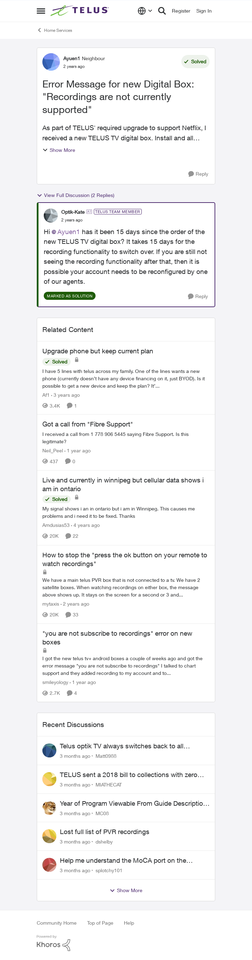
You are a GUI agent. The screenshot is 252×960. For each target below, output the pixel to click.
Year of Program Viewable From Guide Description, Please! (134, 803)
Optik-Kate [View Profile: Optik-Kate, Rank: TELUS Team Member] (73, 212)
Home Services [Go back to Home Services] (54, 30)
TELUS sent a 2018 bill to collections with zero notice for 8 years (128, 775)
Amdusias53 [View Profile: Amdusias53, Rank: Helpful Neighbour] (56, 525)
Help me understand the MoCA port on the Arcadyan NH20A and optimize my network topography (123, 860)
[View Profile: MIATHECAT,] (49, 779)
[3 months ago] (75, 756)
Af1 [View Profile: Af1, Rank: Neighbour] (46, 394)
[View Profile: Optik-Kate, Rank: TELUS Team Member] (51, 216)
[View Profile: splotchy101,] (49, 865)
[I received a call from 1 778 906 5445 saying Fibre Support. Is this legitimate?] (126, 437)
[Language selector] (145, 11)
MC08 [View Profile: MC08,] (102, 813)
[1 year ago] (77, 450)
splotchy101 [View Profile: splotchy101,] (109, 870)
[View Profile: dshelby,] (49, 836)
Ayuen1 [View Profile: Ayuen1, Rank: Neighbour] (71, 58)
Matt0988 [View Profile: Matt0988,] (106, 756)
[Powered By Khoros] (126, 943)
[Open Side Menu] (41, 11)
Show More (58, 150)
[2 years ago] (75, 603)
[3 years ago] (65, 394)
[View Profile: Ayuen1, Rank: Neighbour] (51, 62)
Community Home (57, 923)
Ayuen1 (68, 231)
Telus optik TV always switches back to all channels (121, 746)
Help (129, 923)
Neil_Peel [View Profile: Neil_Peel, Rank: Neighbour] (52, 450)
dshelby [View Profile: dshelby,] (104, 842)
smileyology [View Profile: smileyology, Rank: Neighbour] (55, 682)
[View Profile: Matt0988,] (49, 750)
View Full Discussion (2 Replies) (75, 195)
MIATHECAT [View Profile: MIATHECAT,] (109, 785)
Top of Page (100, 923)
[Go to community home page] (80, 10)
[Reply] (198, 174)
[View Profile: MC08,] (49, 808)
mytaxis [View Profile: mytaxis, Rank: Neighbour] (50, 604)
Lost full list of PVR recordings (104, 831)
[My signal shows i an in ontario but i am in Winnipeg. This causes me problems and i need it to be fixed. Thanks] (126, 512)
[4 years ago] (85, 525)
